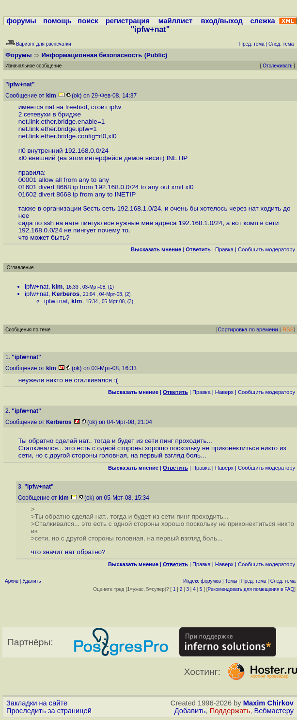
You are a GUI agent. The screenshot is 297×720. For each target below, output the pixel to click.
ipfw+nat (36, 286)
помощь (57, 21)
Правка (224, 249)
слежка (262, 21)
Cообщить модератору (266, 249)
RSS (288, 329)
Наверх (224, 392)
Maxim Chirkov (268, 703)
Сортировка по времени (248, 329)
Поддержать (230, 711)
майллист (175, 21)
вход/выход (222, 21)
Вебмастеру (274, 711)
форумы (21, 21)
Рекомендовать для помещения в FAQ (251, 589)
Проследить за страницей (49, 711)
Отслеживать (277, 65)
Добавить (190, 711)
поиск (88, 21)
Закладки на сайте (36, 703)
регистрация (128, 21)
